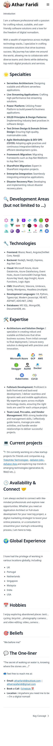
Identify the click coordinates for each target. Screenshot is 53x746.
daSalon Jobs (37, 460)
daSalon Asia (10, 463)
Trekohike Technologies (16, 460)
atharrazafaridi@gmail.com (21, 684)
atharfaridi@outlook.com (27, 680)
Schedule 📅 (27, 688)
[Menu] (48, 4)
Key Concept (41, 715)
